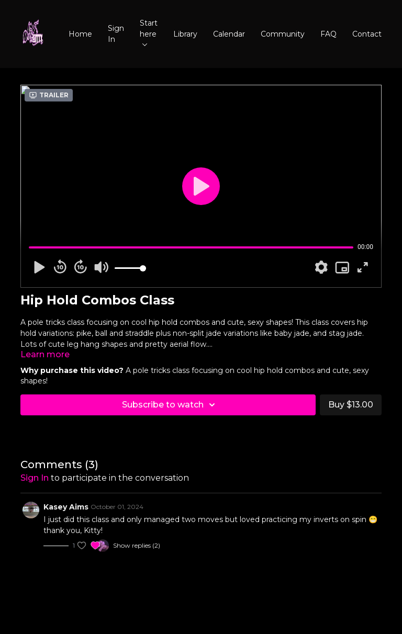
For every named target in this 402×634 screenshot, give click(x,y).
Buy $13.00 (350, 405)
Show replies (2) (136, 545)
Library (185, 34)
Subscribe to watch (170, 405)
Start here (149, 32)
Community (283, 34)
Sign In (116, 34)
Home (80, 34)
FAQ (328, 34)
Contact (367, 34)
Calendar (229, 34)
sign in (34, 478)
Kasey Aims (65, 507)
